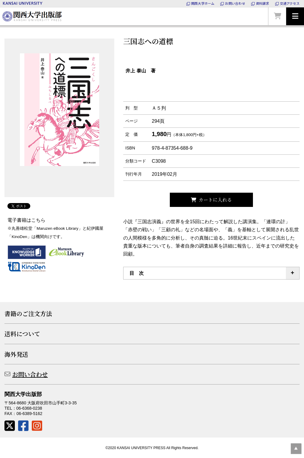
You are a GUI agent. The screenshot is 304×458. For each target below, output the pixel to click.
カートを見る (277, 16)
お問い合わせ (30, 374)
